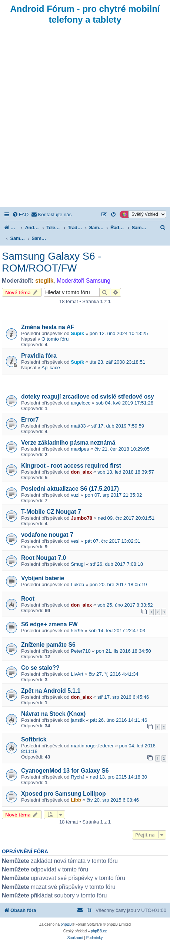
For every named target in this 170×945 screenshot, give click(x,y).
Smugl (77, 564)
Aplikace (50, 367)
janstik (77, 720)
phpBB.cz (99, 931)
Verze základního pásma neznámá (68, 442)
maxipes (80, 449)
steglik (44, 280)
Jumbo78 (81, 518)
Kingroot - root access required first (71, 465)
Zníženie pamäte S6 (48, 645)
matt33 (78, 426)
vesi (75, 541)
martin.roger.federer (92, 745)
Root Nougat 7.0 (43, 558)
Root (27, 598)
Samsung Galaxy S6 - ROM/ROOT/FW (51, 262)
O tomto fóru (55, 339)
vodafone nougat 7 (47, 535)
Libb (76, 800)
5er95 (77, 630)
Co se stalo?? (40, 668)
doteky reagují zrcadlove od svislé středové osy (87, 396)
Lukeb (77, 584)
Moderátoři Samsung (83, 280)
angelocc (80, 403)
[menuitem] (20, 214)
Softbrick (34, 739)
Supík (77, 333)
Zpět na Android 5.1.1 (50, 691)
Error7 (30, 419)
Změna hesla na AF (47, 327)
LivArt (77, 674)
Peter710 (81, 651)
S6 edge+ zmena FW (49, 624)
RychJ (77, 777)
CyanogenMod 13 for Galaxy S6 (65, 770)
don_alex (81, 472)
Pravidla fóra (39, 356)
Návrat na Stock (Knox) (53, 714)
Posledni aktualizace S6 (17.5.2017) (70, 489)
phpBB (66, 924)
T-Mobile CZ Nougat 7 (51, 512)
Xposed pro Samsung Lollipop (63, 793)
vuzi (75, 495)
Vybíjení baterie (42, 578)
